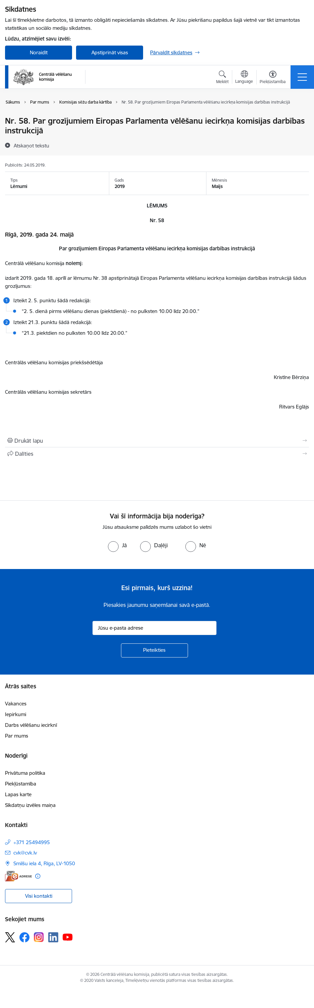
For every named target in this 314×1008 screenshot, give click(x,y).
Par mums (16, 736)
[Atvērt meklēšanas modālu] (222, 78)
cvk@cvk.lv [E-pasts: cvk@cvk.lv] (25, 852)
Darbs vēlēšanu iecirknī (31, 725)
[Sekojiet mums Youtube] (68, 937)
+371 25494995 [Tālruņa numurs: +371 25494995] (31, 842)
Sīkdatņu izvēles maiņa (30, 805)
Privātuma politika (25, 773)
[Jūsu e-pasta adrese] (154, 628)
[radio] (117, 545)
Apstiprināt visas (109, 52)
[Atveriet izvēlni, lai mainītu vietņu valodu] (244, 77)
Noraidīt (39, 52)
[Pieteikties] (154, 650)
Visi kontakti (38, 896)
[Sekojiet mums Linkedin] (53, 937)
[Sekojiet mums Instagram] (39, 937)
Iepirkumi (15, 714)
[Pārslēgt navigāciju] (302, 77)
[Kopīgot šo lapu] (157, 453)
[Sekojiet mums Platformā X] (10, 937)
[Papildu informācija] (37, 876)
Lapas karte (18, 794)
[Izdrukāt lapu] (157, 440)
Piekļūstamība (20, 783)
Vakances (15, 703)
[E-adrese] (18, 876)
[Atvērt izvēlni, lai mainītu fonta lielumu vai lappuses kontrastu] (272, 78)
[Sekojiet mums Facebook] (24, 937)
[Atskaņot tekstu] (31, 145)
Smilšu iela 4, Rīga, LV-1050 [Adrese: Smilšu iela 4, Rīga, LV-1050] (44, 863)
